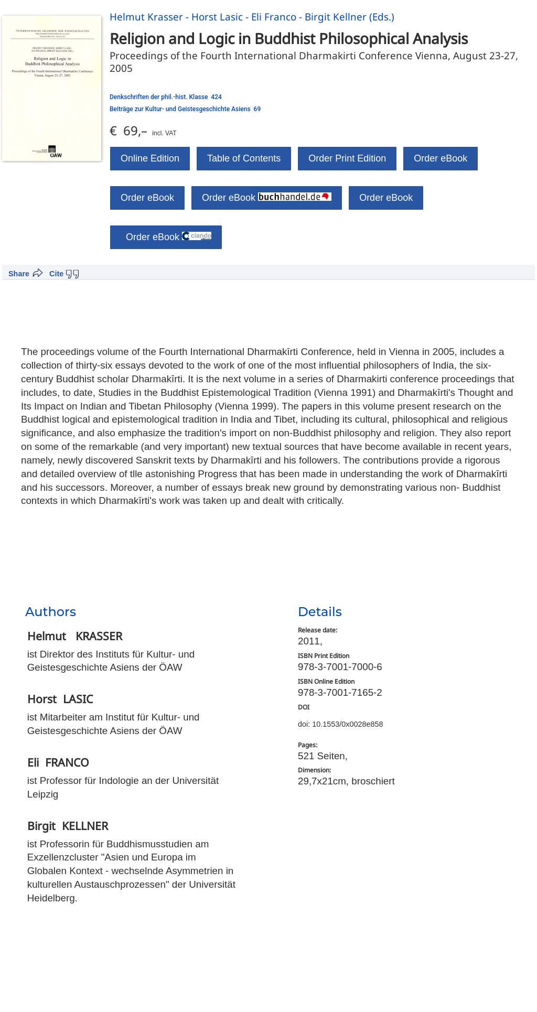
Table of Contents (244, 158)
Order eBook (440, 158)
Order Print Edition (347, 158)
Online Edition (150, 158)
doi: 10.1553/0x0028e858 (340, 724)
